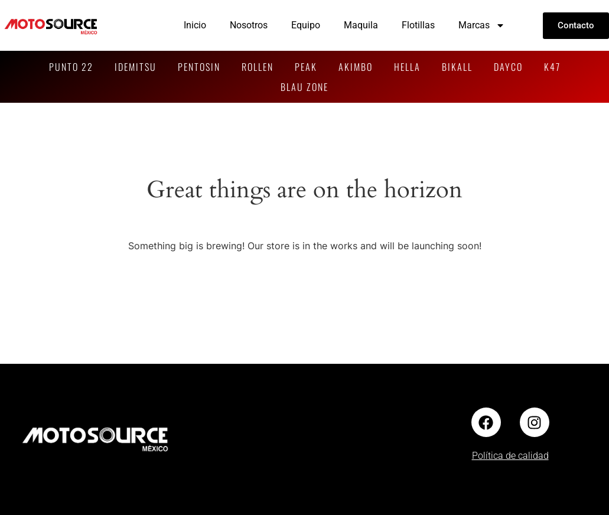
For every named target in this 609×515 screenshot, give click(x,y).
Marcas (481, 25)
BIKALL (457, 67)
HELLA (407, 67)
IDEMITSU (136, 67)
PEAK (306, 67)
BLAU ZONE (304, 87)
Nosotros (249, 25)
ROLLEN (257, 67)
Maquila (361, 25)
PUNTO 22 (71, 67)
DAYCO (508, 67)
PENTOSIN (199, 67)
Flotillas (418, 25)
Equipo (305, 25)
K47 (552, 67)
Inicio (195, 25)
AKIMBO (355, 67)
